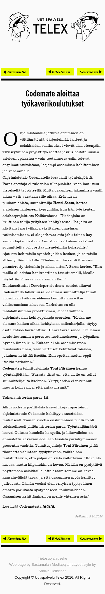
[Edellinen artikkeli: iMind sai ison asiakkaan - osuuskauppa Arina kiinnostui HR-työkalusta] (60, 71)
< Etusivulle (15, 72)
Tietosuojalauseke (52, 558)
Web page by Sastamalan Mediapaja (39, 564)
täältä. (49, 506)
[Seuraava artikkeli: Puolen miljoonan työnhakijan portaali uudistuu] (90, 71)
